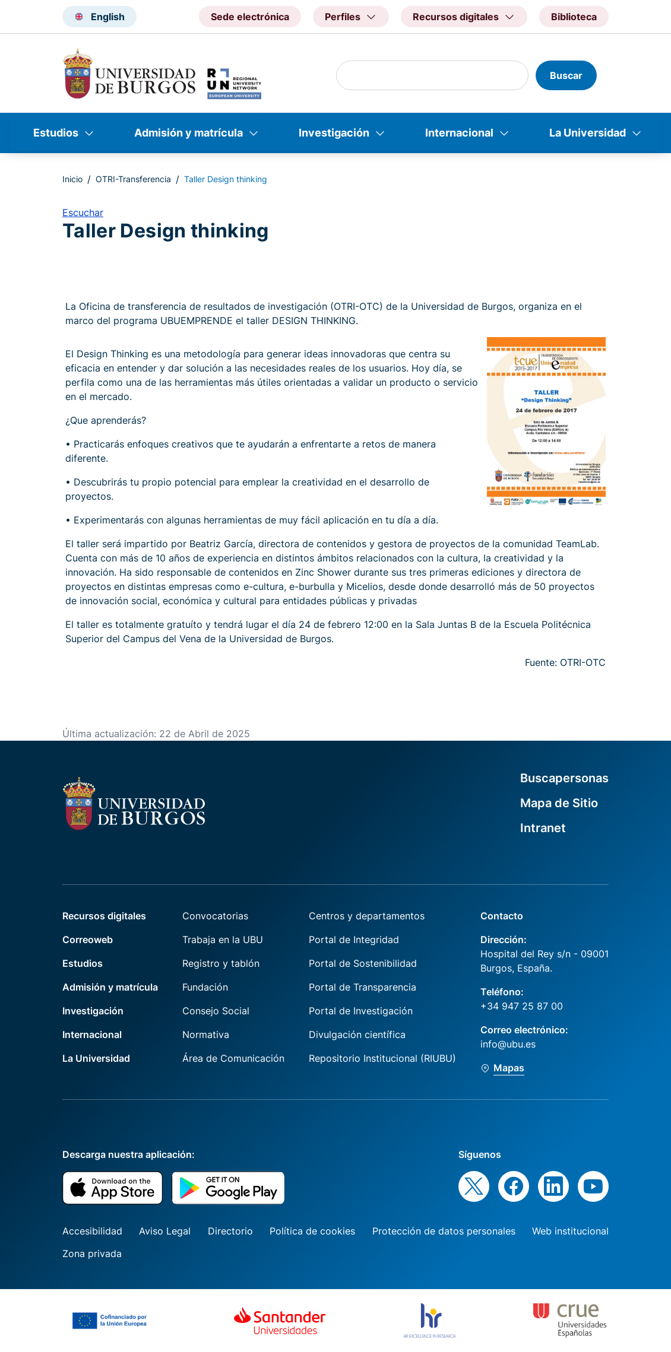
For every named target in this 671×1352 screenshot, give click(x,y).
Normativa (205, 1034)
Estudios (55, 132)
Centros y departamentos (367, 916)
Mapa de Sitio (559, 803)
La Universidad (587, 132)
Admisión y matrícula (188, 132)
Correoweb (87, 939)
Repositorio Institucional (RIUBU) (382, 1058)
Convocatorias (215, 916)
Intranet (543, 828)
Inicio (72, 179)
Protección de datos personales (443, 1231)
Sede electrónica (250, 17)
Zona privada (92, 1253)
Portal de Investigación (361, 1011)
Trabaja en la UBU (222, 939)
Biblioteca (574, 17)
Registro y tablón (220, 963)
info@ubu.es (508, 1044)
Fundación (205, 987)
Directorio (230, 1231)
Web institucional (570, 1231)
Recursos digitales (104, 916)
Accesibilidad (92, 1231)
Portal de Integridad (354, 939)
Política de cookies (312, 1231)
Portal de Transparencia (362, 987)
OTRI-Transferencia (133, 179)
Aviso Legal (165, 1231)
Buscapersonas (564, 778)
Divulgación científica (357, 1034)
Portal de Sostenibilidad (363, 963)
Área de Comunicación (233, 1058)
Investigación (334, 132)
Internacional (459, 132)
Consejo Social (215, 1011)
